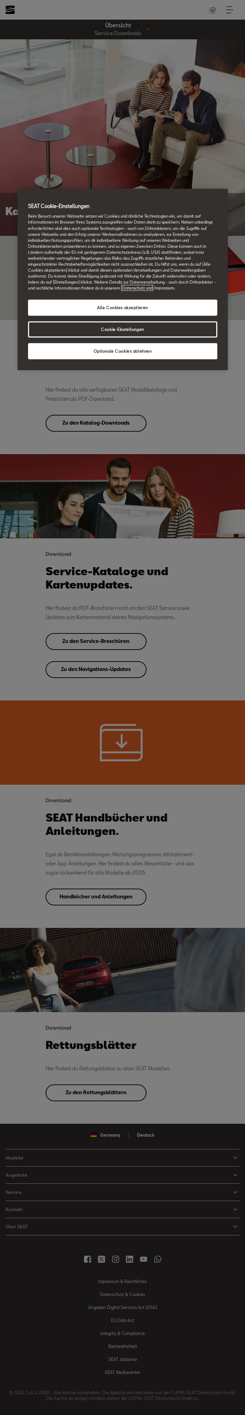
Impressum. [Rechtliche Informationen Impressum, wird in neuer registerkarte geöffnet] (164, 288)
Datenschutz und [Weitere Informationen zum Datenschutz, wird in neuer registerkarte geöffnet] (137, 288)
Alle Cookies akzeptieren (122, 307)
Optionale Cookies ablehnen (123, 351)
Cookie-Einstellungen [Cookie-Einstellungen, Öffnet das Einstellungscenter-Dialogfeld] (122, 329)
